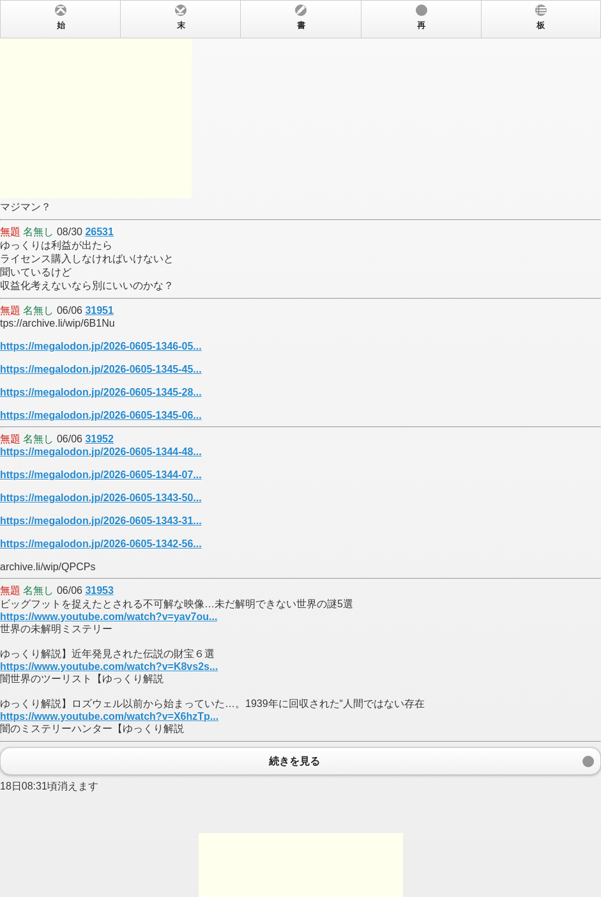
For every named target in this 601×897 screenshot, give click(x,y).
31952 (99, 438)
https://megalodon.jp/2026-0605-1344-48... (101, 451)
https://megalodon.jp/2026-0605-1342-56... (101, 543)
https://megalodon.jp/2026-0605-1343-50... (101, 497)
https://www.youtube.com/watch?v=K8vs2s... (109, 666)
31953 (99, 590)
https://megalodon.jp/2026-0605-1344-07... (101, 474)
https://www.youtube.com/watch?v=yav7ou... (108, 616)
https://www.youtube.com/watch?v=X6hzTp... (109, 716)
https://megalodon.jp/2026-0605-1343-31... (101, 520)
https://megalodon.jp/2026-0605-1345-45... (101, 369)
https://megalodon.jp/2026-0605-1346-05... (101, 346)
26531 (99, 231)
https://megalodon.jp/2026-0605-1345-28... (101, 392)
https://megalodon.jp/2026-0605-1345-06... (101, 415)
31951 (99, 310)
